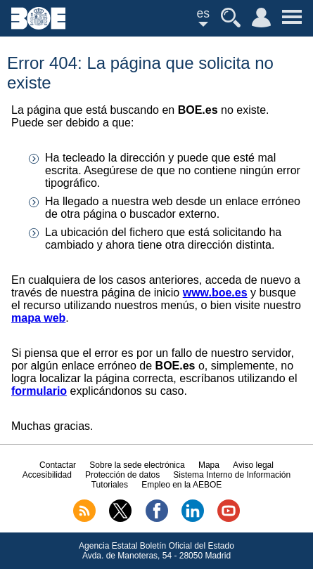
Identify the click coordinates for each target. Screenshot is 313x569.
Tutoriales (109, 485)
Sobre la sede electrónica (136, 465)
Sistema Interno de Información (231, 475)
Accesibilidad (47, 475)
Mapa (208, 465)
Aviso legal (253, 465)
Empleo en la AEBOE (181, 485)
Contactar (57, 465)
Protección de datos (122, 475)
